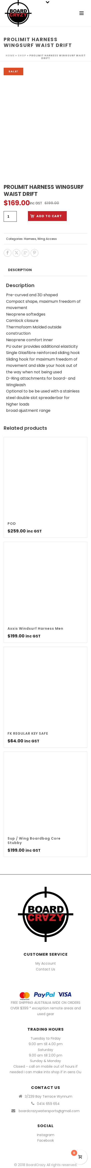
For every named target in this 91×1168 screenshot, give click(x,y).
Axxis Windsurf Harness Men (35, 628)
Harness (30, 239)
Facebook (45, 1140)
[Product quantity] (10, 216)
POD (12, 523)
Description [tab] (20, 269)
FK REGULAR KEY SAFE (28, 733)
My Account (45, 963)
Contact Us (45, 969)
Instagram (45, 1134)
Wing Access (47, 239)
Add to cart (49, 216)
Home (10, 55)
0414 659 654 (48, 1103)
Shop (22, 55)
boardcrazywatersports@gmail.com (49, 1111)
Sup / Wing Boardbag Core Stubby (34, 840)
